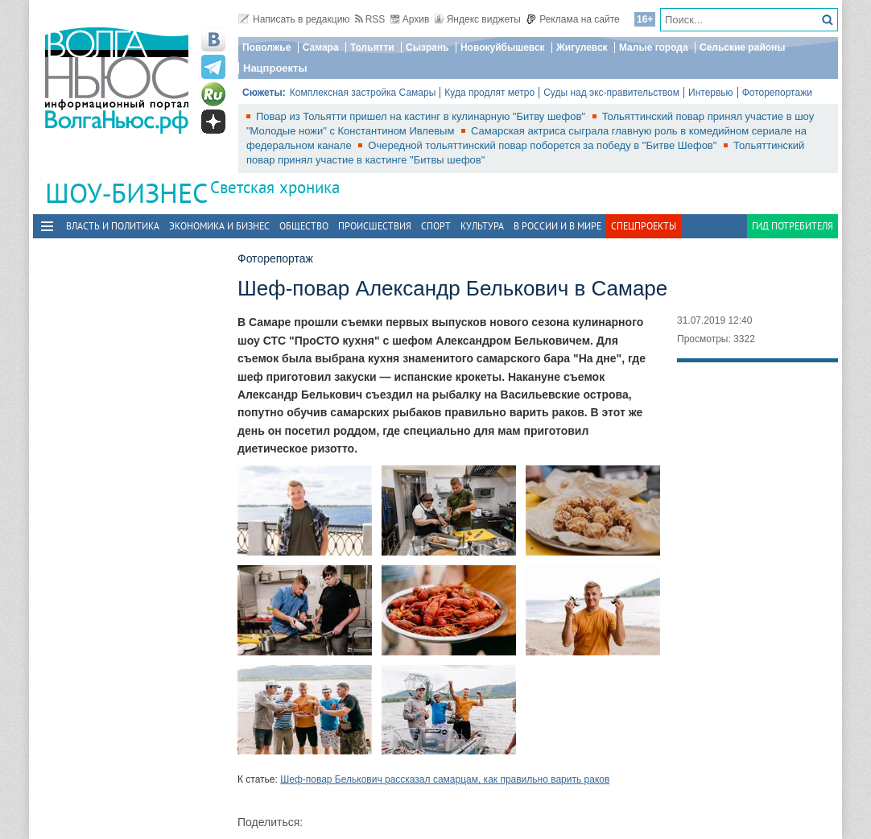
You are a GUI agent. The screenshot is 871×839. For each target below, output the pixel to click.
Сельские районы (743, 47)
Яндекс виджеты (478, 19)
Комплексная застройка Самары (363, 92)
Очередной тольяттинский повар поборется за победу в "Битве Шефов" (544, 145)
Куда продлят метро (489, 92)
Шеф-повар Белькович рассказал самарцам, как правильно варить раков (444, 779)
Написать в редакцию (293, 19)
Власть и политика (112, 226)
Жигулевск (582, 47)
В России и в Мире (557, 226)
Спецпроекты (643, 226)
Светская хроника (275, 187)
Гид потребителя (792, 226)
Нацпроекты (275, 68)
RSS (370, 19)
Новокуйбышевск (502, 47)
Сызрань (427, 47)
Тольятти (372, 47)
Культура (482, 226)
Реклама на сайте (573, 19)
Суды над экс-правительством (611, 92)
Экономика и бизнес (219, 226)
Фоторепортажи (777, 92)
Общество (303, 226)
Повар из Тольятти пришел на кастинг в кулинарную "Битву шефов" (422, 116)
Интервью (710, 92)
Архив (410, 19)
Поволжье (266, 47)
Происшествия (374, 226)
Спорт (436, 226)
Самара (321, 47)
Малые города (653, 47)
